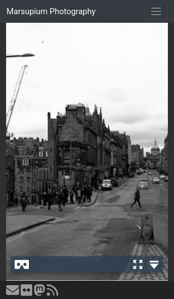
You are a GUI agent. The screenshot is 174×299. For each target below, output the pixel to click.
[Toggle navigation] (156, 11)
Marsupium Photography (51, 11)
